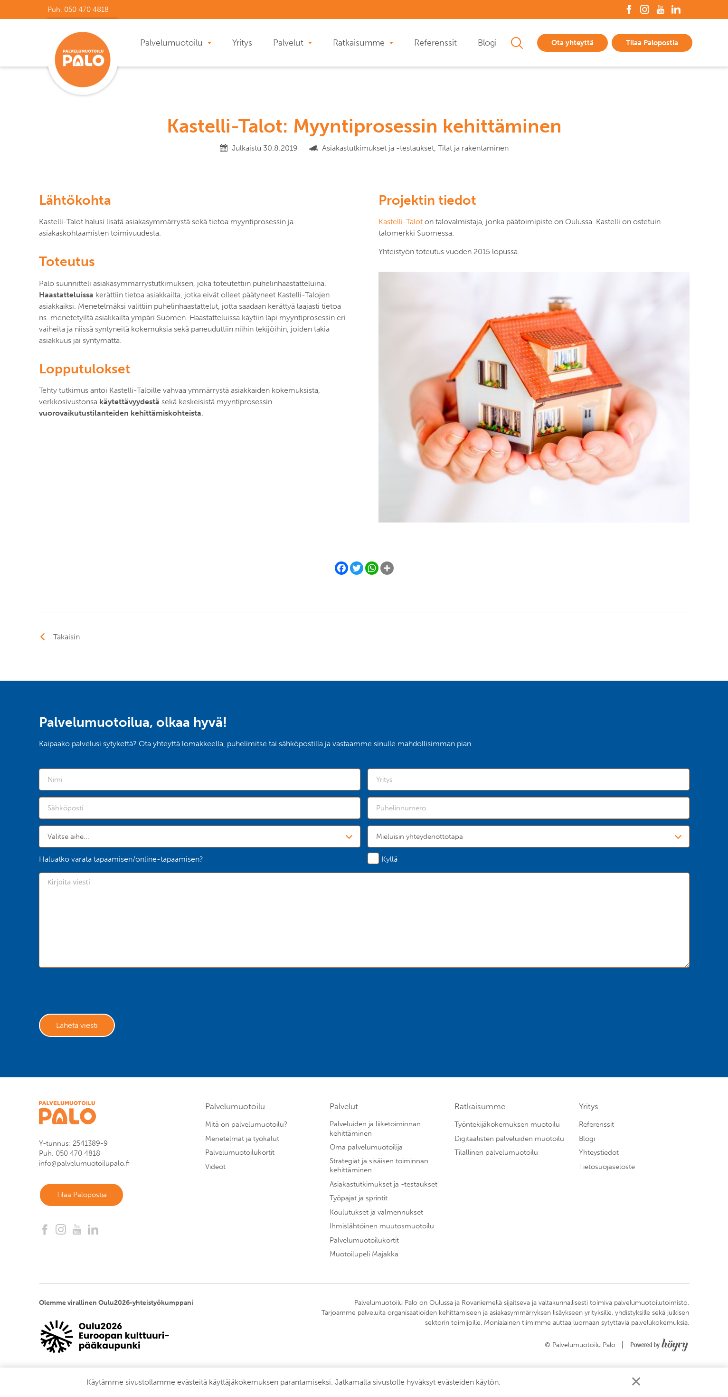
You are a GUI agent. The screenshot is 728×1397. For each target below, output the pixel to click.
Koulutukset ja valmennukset (376, 1215)
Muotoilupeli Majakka (364, 1257)
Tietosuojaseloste (607, 1169)
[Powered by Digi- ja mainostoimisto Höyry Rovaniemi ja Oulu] (659, 1345)
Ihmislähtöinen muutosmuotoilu (382, 1229)
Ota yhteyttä (572, 42)
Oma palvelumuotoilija (366, 1150)
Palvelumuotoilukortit (239, 1155)
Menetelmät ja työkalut (242, 1141)
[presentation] (111, 993)
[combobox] (200, 836)
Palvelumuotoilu (171, 43)
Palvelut (288, 43)
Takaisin (66, 636)
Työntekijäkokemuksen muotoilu (507, 1127)
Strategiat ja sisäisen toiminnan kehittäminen (379, 1168)
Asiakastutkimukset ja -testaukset (383, 1187)
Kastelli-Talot (400, 221)
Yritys (242, 43)
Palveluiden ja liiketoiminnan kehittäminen (375, 1131)
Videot (215, 1169)
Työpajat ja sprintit (359, 1201)
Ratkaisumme (359, 43)
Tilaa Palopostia (652, 42)
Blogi (487, 43)
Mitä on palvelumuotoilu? (246, 1127)
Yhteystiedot (599, 1155)
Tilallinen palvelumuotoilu (496, 1155)
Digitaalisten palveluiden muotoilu (509, 1141)
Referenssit (435, 43)
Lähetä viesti (80, 1027)
